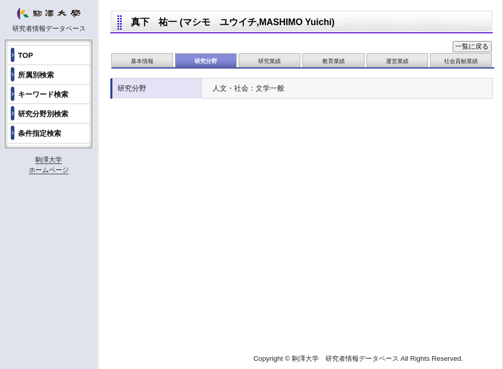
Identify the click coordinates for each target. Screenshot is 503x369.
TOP (25, 55)
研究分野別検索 (43, 114)
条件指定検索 (39, 133)
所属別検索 (36, 75)
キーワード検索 (43, 94)
